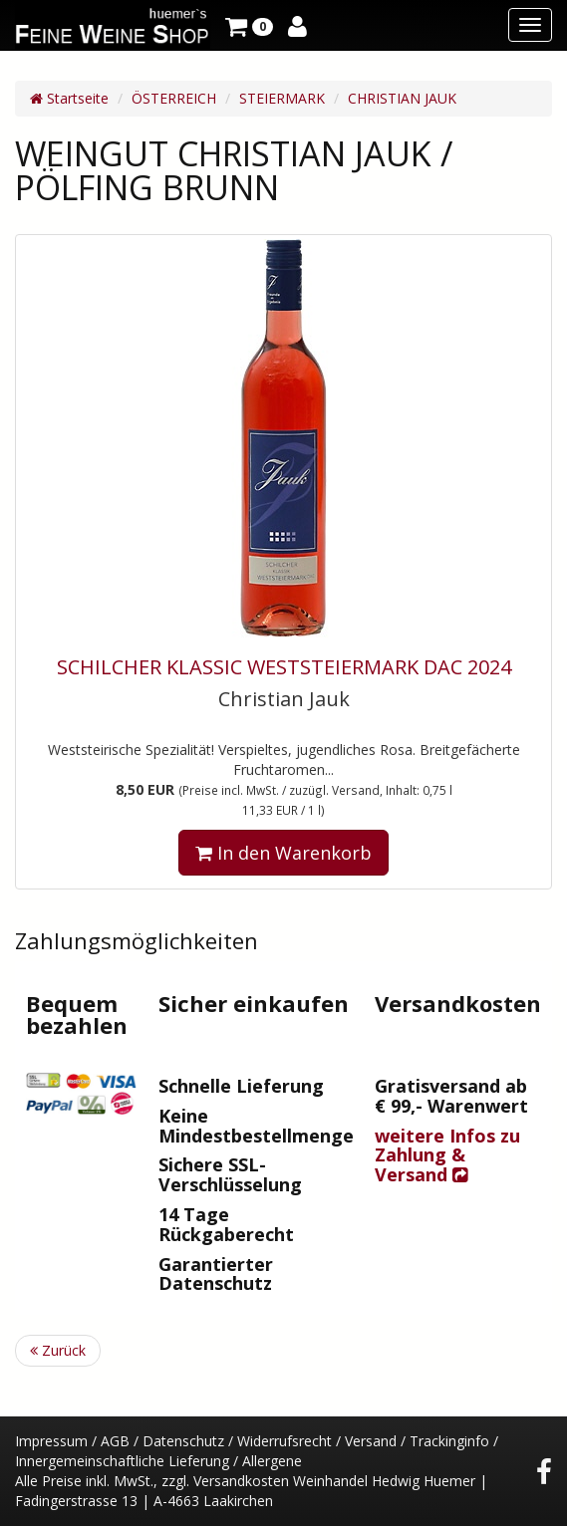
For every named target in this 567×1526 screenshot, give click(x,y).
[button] (249, 25)
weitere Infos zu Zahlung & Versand (447, 1155)
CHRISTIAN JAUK (402, 98)
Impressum (51, 1440)
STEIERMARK (282, 98)
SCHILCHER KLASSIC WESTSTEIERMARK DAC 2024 (284, 666)
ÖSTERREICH (174, 98)
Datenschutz (183, 1440)
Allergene (272, 1460)
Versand (371, 1440)
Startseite (69, 98)
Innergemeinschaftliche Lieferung (122, 1460)
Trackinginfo (449, 1440)
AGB (115, 1440)
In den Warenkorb (283, 853)
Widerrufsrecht (284, 1440)
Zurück (58, 1350)
